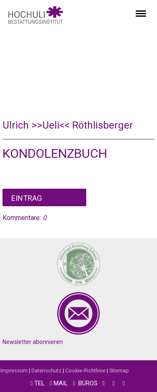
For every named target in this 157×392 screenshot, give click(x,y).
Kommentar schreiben (44, 197)
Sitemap (119, 370)
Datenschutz (46, 370)
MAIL (61, 383)
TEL (39, 383)
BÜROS (88, 383)
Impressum (14, 370)
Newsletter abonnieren (33, 342)
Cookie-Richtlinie (85, 370)
